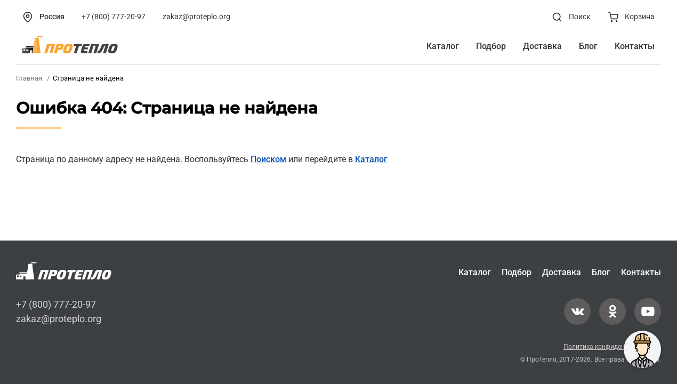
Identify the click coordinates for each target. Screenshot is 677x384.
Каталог (371, 159)
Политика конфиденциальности (612, 346)
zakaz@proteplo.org (58, 318)
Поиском (268, 159)
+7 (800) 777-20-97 (56, 304)
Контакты (641, 272)
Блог (601, 272)
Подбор (516, 272)
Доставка (561, 272)
